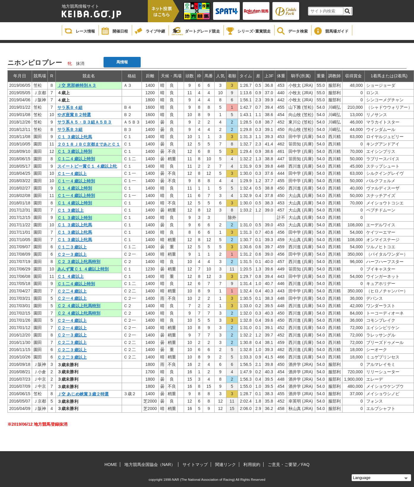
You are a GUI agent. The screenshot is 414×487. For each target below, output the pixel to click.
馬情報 (122, 62)
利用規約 (251, 464)
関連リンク (225, 464)
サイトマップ (195, 464)
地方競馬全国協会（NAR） (149, 464)
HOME (110, 464)
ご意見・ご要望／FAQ (289, 464)
